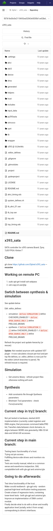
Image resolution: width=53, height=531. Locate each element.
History (26, 31)
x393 (10, 146)
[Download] (26, 43)
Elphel (12, 10)
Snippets (30, 3)
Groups (22, 3)
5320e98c (19, 147)
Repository (34, 10)
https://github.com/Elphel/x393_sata (29, 264)
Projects (13, 3)
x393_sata (6, 25)
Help (38, 3)
